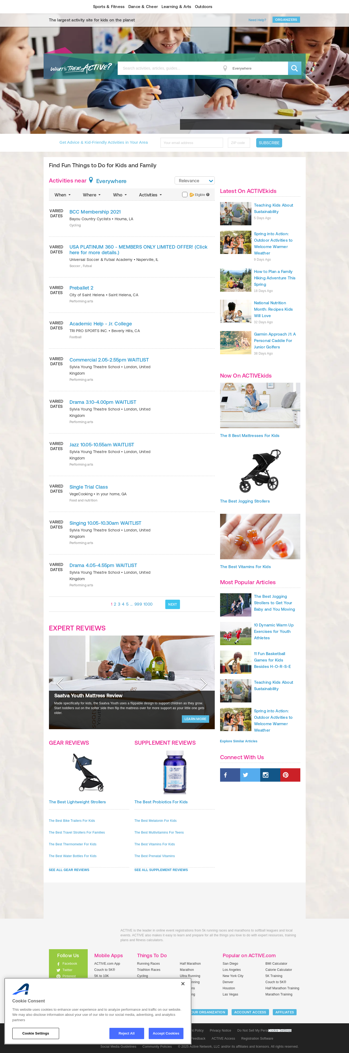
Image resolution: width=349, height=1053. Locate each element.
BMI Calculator (276, 963)
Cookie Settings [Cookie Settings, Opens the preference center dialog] (35, 1033)
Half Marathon (190, 963)
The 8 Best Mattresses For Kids (250, 435)
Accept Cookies (166, 1033)
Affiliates (284, 1012)
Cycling (142, 976)
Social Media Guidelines (118, 1046)
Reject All (127, 1033)
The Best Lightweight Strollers (77, 802)
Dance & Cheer (143, 6)
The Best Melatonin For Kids (156, 821)
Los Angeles (232, 970)
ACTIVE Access (223, 1038)
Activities (151, 194)
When (63, 194)
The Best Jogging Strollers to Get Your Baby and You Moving (274, 602)
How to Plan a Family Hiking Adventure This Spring (275, 278)
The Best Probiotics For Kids (161, 802)
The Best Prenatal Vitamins (155, 856)
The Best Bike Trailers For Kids (72, 821)
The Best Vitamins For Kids (155, 844)
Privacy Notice (220, 1030)
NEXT (172, 604)
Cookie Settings (280, 1030)
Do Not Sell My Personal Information (264, 1030)
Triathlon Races (148, 970)
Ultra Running (190, 976)
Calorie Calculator (279, 970)
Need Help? (257, 20)
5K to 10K (101, 976)
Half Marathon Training (283, 988)
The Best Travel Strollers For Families (77, 832)
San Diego (230, 963)
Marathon (187, 970)
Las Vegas (230, 994)
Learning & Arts (176, 6)
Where (92, 194)
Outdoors (204, 6)
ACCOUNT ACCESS (250, 1012)
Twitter (67, 970)
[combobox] (195, 180)
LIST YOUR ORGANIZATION (203, 1012)
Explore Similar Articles (239, 741)
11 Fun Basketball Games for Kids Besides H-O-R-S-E (272, 660)
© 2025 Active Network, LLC (199, 1046)
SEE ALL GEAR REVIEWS (69, 870)
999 (138, 604)
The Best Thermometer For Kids (73, 844)
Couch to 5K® (104, 970)
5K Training (274, 976)
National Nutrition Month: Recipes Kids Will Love (273, 309)
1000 (148, 604)
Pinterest (69, 976)
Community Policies (157, 1046)
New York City (233, 976)
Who (120, 194)
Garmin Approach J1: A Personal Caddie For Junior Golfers (275, 340)
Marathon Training (279, 994)
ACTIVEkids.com (63, 6)
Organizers (286, 20)
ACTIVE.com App (107, 963)
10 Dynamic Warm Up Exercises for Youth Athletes (274, 631)
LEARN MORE (195, 719)
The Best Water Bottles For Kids (73, 856)
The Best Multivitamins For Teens (159, 832)
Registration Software (257, 1038)
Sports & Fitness (109, 6)
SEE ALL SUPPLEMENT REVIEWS (161, 870)
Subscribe (269, 142)
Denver (228, 982)
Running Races (148, 963)
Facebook (70, 963)
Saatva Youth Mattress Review (88, 695)
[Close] (183, 984)
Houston (229, 988)
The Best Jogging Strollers (245, 501)
